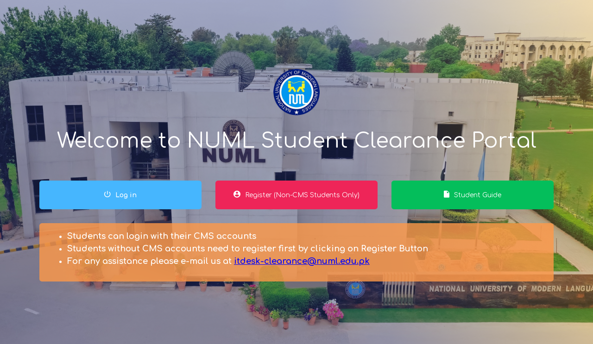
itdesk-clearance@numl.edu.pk (302, 261)
